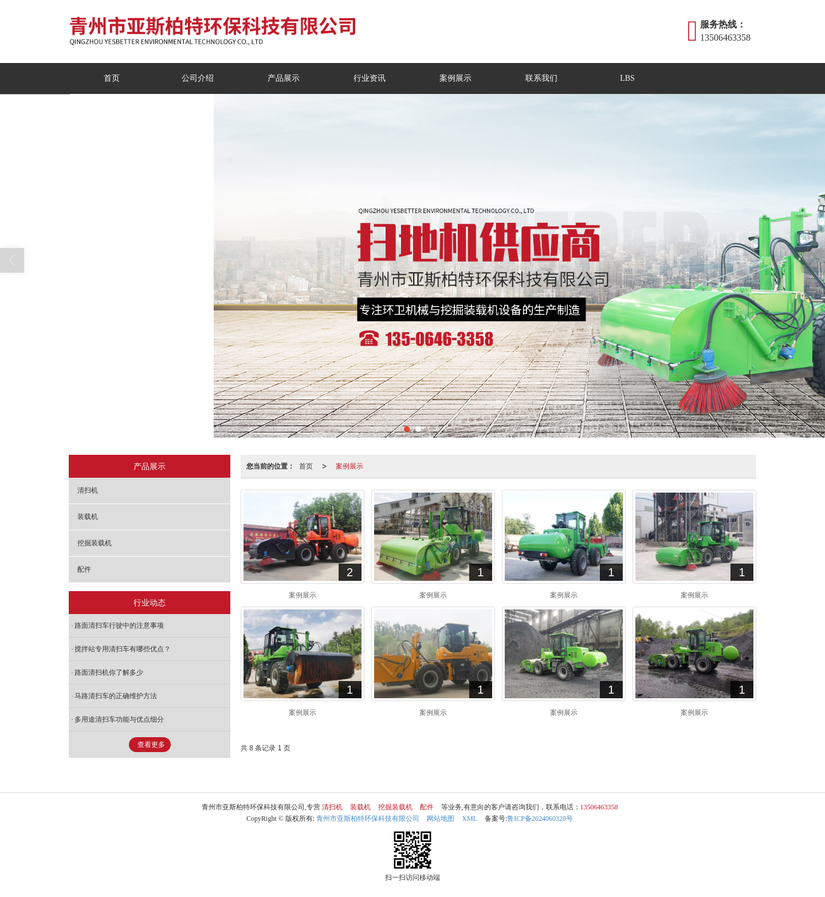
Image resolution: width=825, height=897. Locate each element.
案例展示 (455, 78)
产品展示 (284, 78)
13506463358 (599, 807)
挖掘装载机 (94, 543)
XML (469, 819)
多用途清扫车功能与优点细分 (119, 719)
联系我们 (541, 78)
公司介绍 (198, 78)
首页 (112, 78)
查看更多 (151, 745)
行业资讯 (369, 78)
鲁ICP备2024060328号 (540, 819)
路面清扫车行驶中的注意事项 (119, 625)
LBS (627, 78)
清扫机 (87, 490)
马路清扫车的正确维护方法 (115, 696)
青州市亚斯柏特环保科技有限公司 (367, 819)
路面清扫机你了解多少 (108, 672)
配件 (84, 569)
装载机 (87, 517)
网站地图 (440, 819)
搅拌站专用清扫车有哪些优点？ (122, 649)
